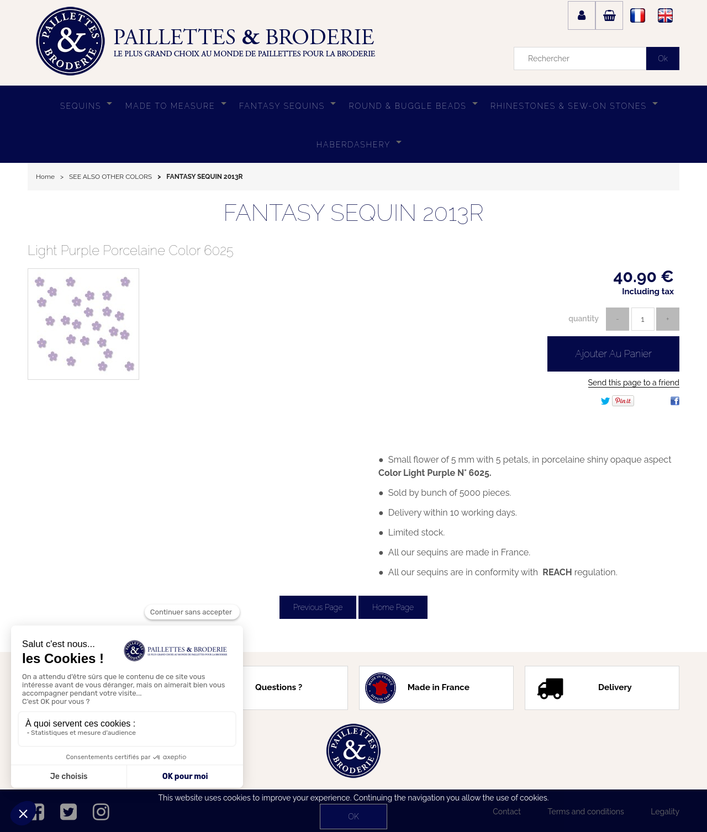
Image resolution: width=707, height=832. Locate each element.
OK (353, 816)
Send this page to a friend (633, 382)
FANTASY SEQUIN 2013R (353, 212)
